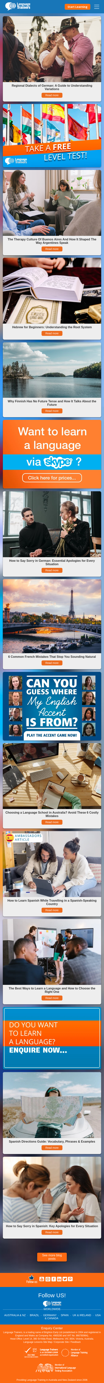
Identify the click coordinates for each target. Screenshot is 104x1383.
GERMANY (50, 1315)
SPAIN (65, 1315)
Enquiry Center (52, 1328)
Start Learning (77, 7)
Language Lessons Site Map (37, 1342)
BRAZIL (34, 1315)
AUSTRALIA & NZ (15, 1315)
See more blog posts (52, 1257)
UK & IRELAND (82, 1315)
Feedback (76, 1342)
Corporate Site (61, 1342)
